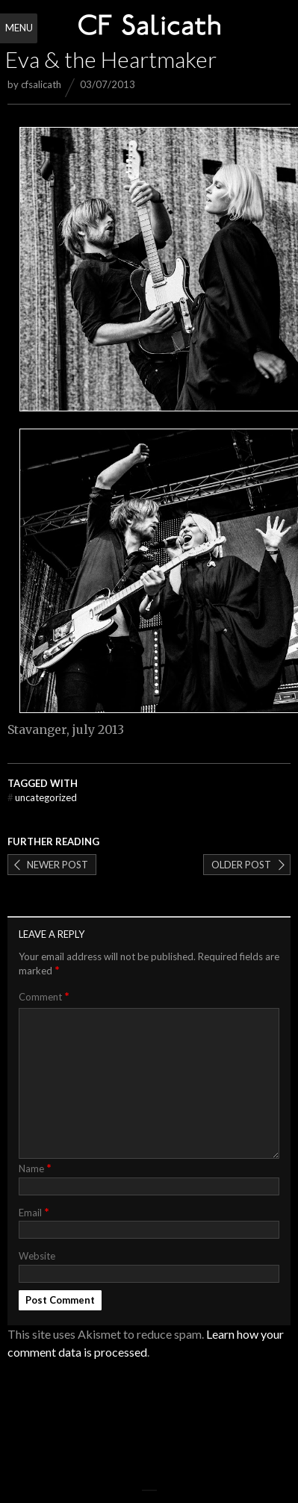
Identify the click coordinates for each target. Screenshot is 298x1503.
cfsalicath (41, 84)
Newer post (57, 865)
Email (34, 1211)
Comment (44, 996)
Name (35, 1167)
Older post (241, 865)
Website (37, 1256)
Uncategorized (42, 797)
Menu (19, 28)
